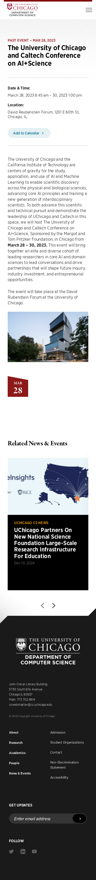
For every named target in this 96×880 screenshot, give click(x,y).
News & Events (20, 773)
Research (16, 742)
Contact (56, 752)
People (14, 763)
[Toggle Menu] (89, 10)
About (13, 732)
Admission (58, 732)
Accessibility (59, 777)
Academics (17, 753)
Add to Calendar (29, 133)
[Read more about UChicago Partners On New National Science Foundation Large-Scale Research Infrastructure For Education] (48, 524)
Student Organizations (67, 742)
